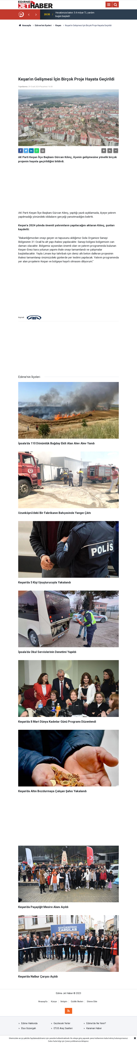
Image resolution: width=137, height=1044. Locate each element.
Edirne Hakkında (29, 1023)
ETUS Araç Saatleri (63, 1028)
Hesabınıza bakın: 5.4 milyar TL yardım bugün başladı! (74, 14)
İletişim (63, 1001)
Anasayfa (42, 1001)
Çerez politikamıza (73, 1041)
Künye (54, 1001)
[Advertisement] (68, 51)
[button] (103, 150)
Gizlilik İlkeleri (77, 1001)
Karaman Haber (94, 1028)
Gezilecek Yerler (62, 1023)
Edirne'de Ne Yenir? (96, 1023)
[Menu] (108, 4)
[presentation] (28, 14)
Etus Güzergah (28, 1028)
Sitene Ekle (92, 1001)
